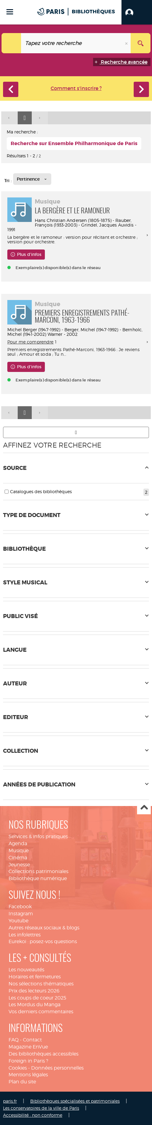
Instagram (21, 914)
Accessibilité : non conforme (32, 1115)
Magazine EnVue (28, 1047)
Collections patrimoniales (38, 871)
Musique (19, 850)
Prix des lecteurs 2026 (34, 991)
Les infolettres (25, 935)
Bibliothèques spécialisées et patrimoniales (75, 1101)
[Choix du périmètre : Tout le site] (11, 43)
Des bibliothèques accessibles (43, 1054)
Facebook (20, 906)
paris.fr (10, 1101)
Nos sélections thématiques (41, 984)
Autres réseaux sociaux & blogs (44, 928)
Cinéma (18, 858)
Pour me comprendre (30, 341)
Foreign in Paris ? (28, 1061)
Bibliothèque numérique (38, 878)
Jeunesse (19, 865)
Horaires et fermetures (35, 977)
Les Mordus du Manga (34, 1004)
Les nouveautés (26, 970)
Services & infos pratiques (38, 836)
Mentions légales (28, 1075)
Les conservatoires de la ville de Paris (41, 1108)
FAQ (14, 1040)
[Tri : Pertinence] (32, 179)
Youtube (18, 921)
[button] (136, 12)
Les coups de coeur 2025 (37, 998)
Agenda (18, 843)
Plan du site (22, 1082)
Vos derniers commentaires (41, 1011)
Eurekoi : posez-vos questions (43, 941)
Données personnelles (57, 1068)
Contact (32, 1040)
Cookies (18, 1068)
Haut (144, 807)
